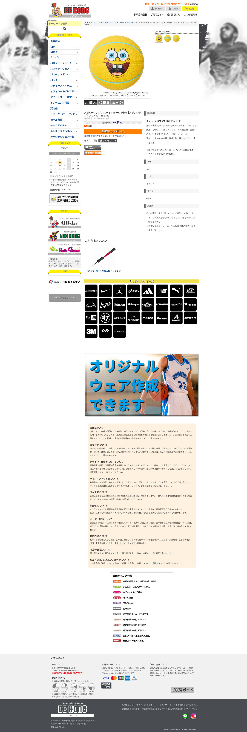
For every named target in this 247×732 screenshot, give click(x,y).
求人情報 (135, 709)
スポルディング (132, 22)
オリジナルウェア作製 (62, 137)
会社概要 (125, 709)
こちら (179, 217)
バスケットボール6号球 (115, 22)
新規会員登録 (127, 705)
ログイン (152, 705)
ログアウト (164, 705)
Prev (49, 148)
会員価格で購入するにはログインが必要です (104, 136)
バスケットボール (97, 22)
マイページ (141, 705)
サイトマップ (192, 709)
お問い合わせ (192, 705)
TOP (86, 22)
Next (79, 148)
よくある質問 (177, 705)
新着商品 (55, 41)
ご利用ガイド (156, 563)
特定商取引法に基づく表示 (153, 709)
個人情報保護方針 (175, 709)
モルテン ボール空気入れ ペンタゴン (104, 271)
